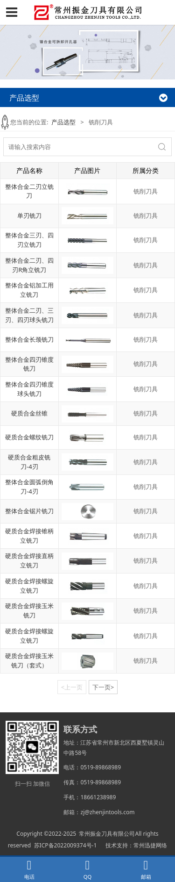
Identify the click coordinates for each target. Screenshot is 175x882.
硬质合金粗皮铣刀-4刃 (29, 462)
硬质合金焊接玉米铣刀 (29, 610)
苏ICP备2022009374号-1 (65, 845)
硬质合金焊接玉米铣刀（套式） (29, 660)
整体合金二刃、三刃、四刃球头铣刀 (29, 315)
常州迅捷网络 (150, 845)
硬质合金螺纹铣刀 (29, 437)
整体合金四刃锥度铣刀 (29, 364)
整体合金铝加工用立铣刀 (29, 290)
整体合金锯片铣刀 (29, 511)
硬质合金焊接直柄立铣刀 (29, 560)
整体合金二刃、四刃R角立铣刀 (29, 265)
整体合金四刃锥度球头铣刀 (29, 389)
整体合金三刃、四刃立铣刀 (29, 240)
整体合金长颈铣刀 (29, 339)
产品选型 (63, 122)
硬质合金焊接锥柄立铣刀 (29, 536)
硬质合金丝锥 (29, 413)
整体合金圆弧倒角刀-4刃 (29, 486)
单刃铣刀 (29, 215)
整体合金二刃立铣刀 (29, 191)
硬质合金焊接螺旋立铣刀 (29, 586)
